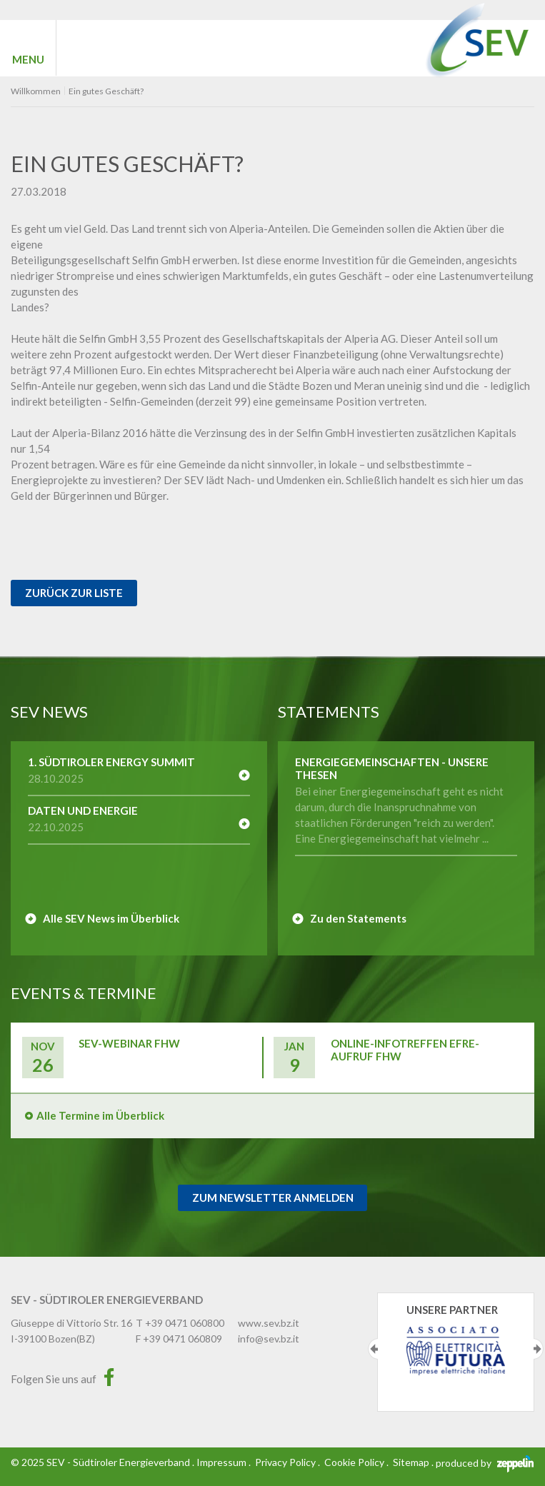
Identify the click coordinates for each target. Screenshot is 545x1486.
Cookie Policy (354, 1462)
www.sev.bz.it (268, 1323)
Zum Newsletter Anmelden (273, 1197)
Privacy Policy (285, 1462)
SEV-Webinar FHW (129, 1043)
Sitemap (411, 1462)
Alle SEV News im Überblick (111, 918)
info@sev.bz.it (268, 1338)
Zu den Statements (358, 918)
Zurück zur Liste (74, 592)
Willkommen (36, 91)
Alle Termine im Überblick (100, 1115)
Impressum (221, 1462)
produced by (485, 1462)
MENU (28, 59)
